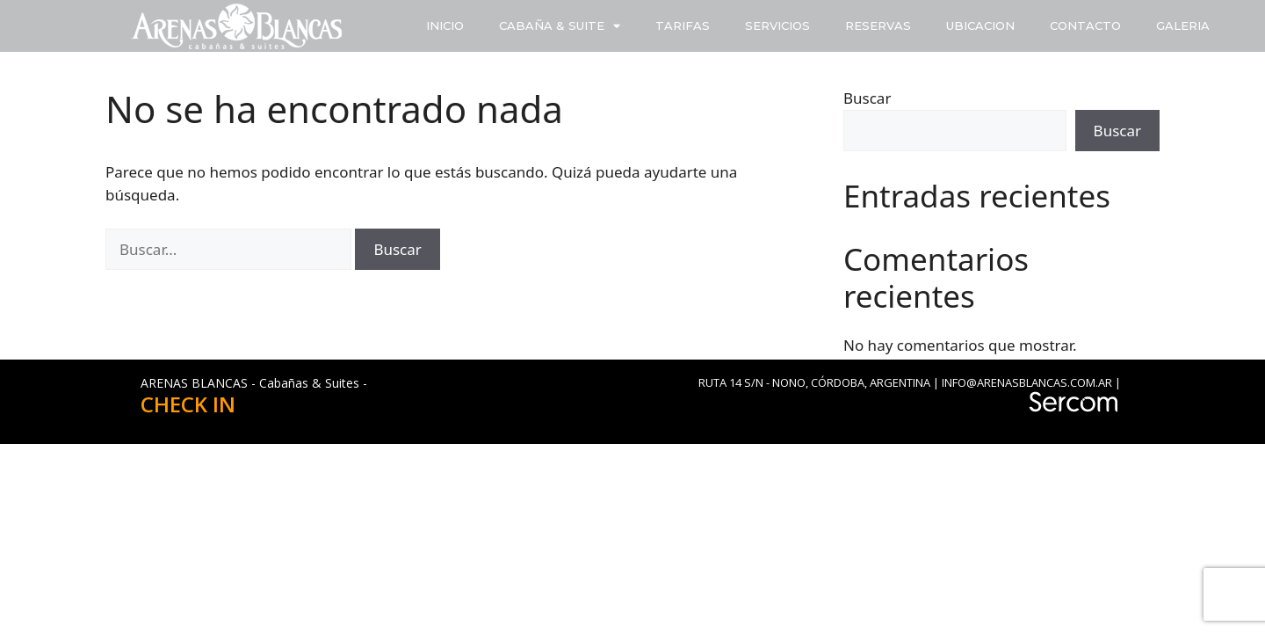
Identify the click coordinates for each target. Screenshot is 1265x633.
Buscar (867, 98)
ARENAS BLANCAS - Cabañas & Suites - (254, 383)
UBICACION (980, 25)
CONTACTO (1085, 25)
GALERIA (1183, 25)
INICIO (445, 25)
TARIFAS (682, 25)
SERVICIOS (777, 25)
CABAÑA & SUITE (559, 25)
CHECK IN (188, 403)
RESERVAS (878, 25)
